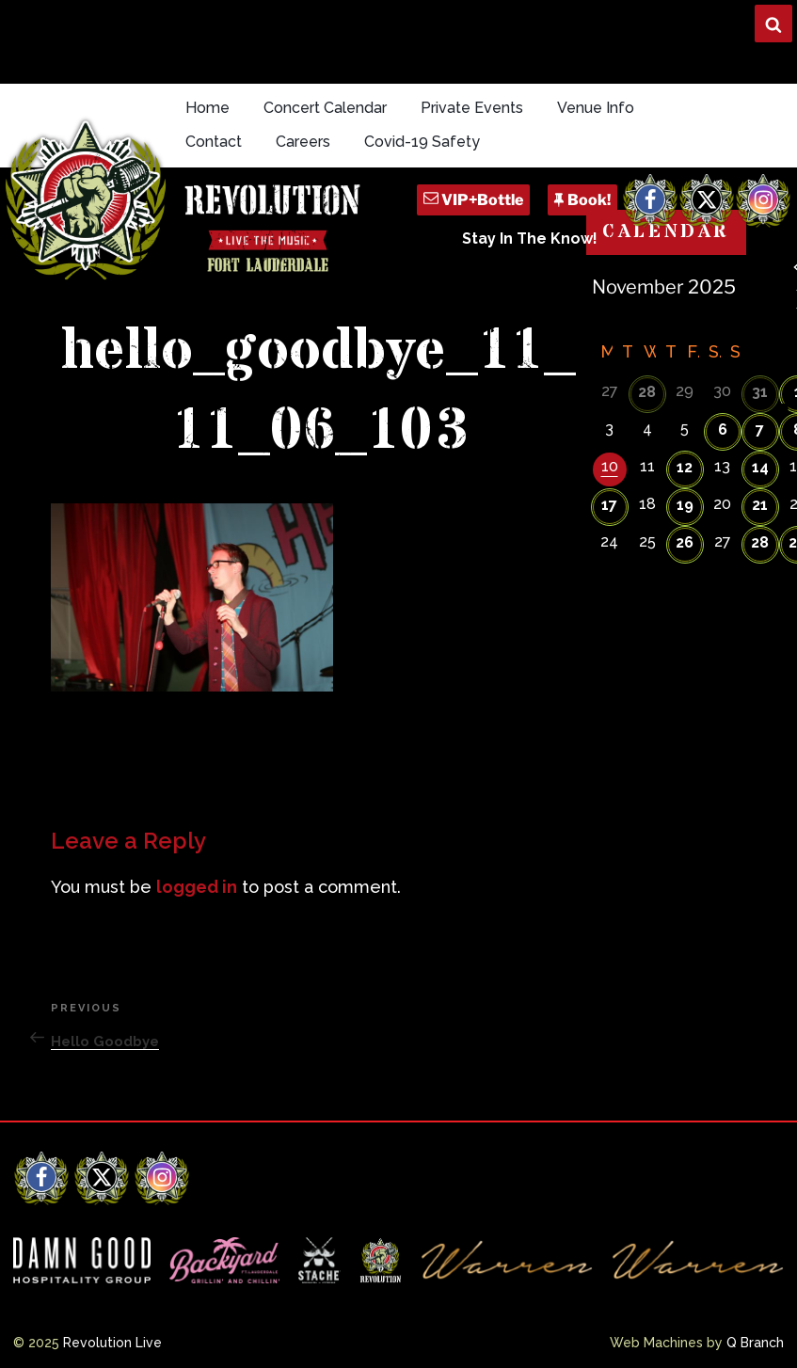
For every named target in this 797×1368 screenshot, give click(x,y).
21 (760, 505)
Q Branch (755, 1342)
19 (685, 505)
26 (684, 542)
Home (207, 108)
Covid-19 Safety (422, 142)
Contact (213, 142)
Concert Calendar (325, 108)
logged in (196, 887)
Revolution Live (112, 1342)
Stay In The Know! (530, 238)
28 (647, 392)
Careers (303, 142)
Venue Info (595, 108)
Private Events (472, 108)
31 (760, 392)
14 (760, 467)
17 (609, 505)
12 (685, 467)
